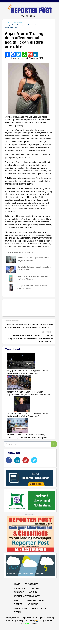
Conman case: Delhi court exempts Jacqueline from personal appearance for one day (29, 339)
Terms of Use (39, 608)
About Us (33, 604)
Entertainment (17, 22)
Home (7, 22)
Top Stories (31, 584)
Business (19, 592)
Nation (35, 588)
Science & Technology (27, 596)
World (33, 592)
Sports (18, 600)
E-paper (18, 604)
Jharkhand (20, 588)
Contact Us (20, 608)
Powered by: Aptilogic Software (19, 621)
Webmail (18, 612)
